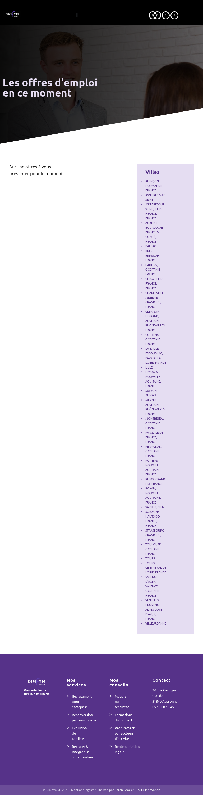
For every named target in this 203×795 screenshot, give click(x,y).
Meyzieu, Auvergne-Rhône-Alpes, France (155, 407)
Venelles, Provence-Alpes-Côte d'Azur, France (153, 609)
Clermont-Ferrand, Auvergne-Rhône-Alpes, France (155, 320)
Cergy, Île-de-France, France (155, 283)
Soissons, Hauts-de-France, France (152, 518)
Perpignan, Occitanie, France (153, 451)
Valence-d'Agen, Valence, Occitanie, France (153, 585)
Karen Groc (123, 790)
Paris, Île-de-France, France (154, 437)
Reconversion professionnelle (83, 717)
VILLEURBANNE (155, 623)
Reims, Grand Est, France (155, 481)
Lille (149, 367)
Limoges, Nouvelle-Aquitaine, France (153, 379)
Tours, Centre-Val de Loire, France (155, 567)
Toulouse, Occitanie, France (153, 548)
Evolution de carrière (79, 733)
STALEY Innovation (147, 790)
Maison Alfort (151, 392)
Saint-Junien (154, 507)
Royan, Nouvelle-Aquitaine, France (153, 495)
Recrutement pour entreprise (82, 701)
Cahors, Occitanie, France (153, 269)
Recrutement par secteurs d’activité (125, 733)
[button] (77, 15)
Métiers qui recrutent (122, 701)
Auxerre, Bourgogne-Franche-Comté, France (154, 232)
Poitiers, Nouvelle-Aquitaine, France (153, 467)
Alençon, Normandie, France (154, 185)
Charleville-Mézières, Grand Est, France (154, 299)
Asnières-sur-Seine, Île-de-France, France (155, 211)
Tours (150, 558)
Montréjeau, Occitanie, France (155, 423)
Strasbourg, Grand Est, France (155, 535)
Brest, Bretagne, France (152, 255)
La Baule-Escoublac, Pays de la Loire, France (155, 355)
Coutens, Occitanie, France (153, 339)
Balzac (150, 246)
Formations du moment (123, 717)
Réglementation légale (125, 749)
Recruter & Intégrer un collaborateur (82, 751)
